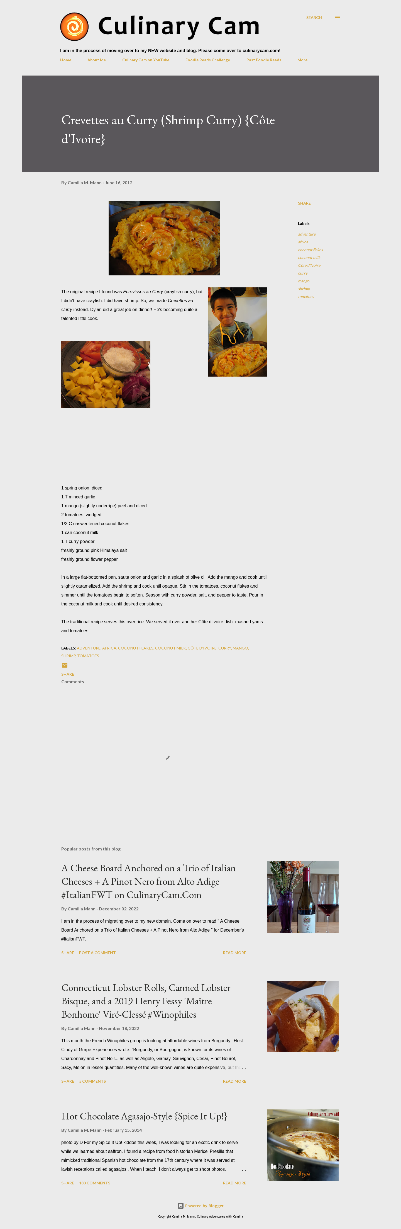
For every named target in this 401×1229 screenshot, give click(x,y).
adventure (307, 234)
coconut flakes (310, 249)
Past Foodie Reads (263, 59)
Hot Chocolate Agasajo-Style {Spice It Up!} (144, 1116)
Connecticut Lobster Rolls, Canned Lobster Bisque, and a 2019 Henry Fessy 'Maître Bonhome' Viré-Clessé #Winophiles (146, 1001)
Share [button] (304, 203)
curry (302, 273)
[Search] (314, 17)
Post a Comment (97, 952)
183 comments (94, 1182)
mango (303, 280)
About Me (96, 59)
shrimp (304, 288)
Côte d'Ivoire (309, 265)
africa (303, 241)
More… (303, 59)
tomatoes (306, 296)
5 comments (92, 1081)
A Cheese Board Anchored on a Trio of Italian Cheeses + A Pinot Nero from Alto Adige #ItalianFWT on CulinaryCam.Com (148, 881)
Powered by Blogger (200, 1205)
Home (65, 59)
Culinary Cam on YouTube (145, 59)
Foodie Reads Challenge (207, 59)
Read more (234, 952)
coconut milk (309, 257)
